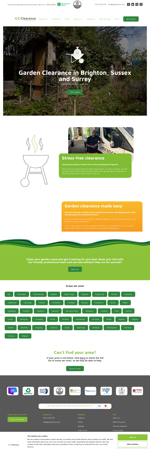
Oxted (52, 319)
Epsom (113, 303)
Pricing (67, 19)
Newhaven (24, 319)
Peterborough (38, 294)
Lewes (10, 319)
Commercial (56, 19)
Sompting (38, 328)
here (83, 358)
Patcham (65, 319)
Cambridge (28, 303)
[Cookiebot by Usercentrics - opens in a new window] (13, 444)
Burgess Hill (99, 294)
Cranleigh (71, 303)
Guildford (26, 311)
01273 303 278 (100, 4)
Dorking (84, 303)
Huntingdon (21, 294)
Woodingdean (112, 328)
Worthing (127, 328)
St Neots (11, 336)
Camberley (128, 294)
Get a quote (131, 19)
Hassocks (55, 311)
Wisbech (25, 336)
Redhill (108, 319)
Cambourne (12, 303)
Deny (133, 435)
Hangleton (40, 311)
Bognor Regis (69, 294)
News (117, 19)
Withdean (95, 328)
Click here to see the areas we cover (75, 84)
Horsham (104, 311)
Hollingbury (89, 311)
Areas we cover (105, 19)
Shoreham (24, 328)
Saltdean (135, 319)
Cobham (42, 303)
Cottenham (56, 303)
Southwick (54, 328)
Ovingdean (39, 319)
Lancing (128, 311)
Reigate (121, 319)
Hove (116, 311)
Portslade (95, 319)
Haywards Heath (72, 311)
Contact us (91, 19)
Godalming (12, 311)
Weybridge (81, 328)
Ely (9, 294)
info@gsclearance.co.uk (116, 4)
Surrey (67, 328)
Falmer (125, 303)
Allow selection (132, 428)
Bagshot (54, 294)
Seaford (11, 328)
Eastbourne (99, 303)
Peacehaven (80, 319)
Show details (109, 445)
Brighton (85, 294)
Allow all (132, 422)
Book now (75, 269)
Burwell (114, 294)
